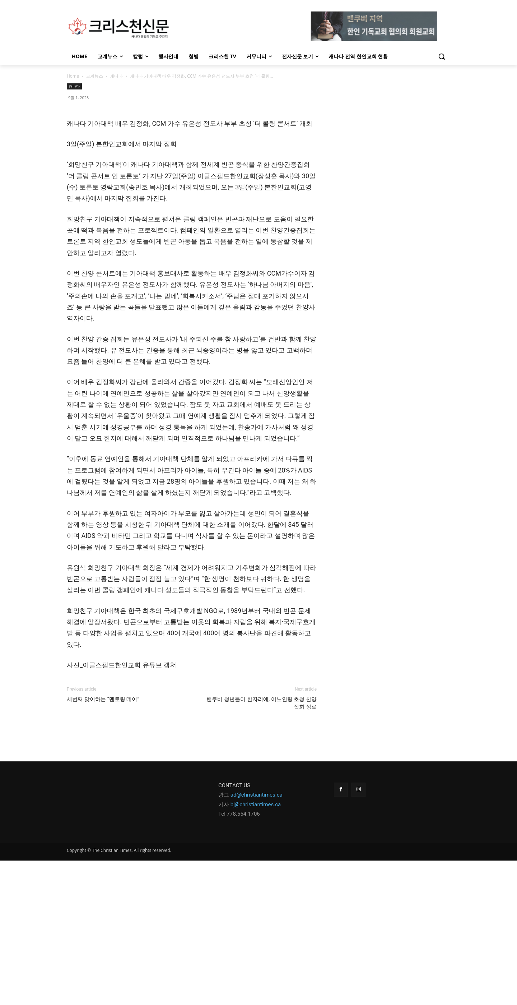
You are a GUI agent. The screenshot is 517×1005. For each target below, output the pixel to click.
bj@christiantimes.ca (255, 949)
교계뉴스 (94, 76)
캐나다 (116, 76)
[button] (441, 56)
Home (73, 76)
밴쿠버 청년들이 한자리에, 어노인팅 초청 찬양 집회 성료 (261, 847)
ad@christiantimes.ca (256, 939)
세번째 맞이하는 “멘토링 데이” (104, 843)
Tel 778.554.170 (237, 958)
